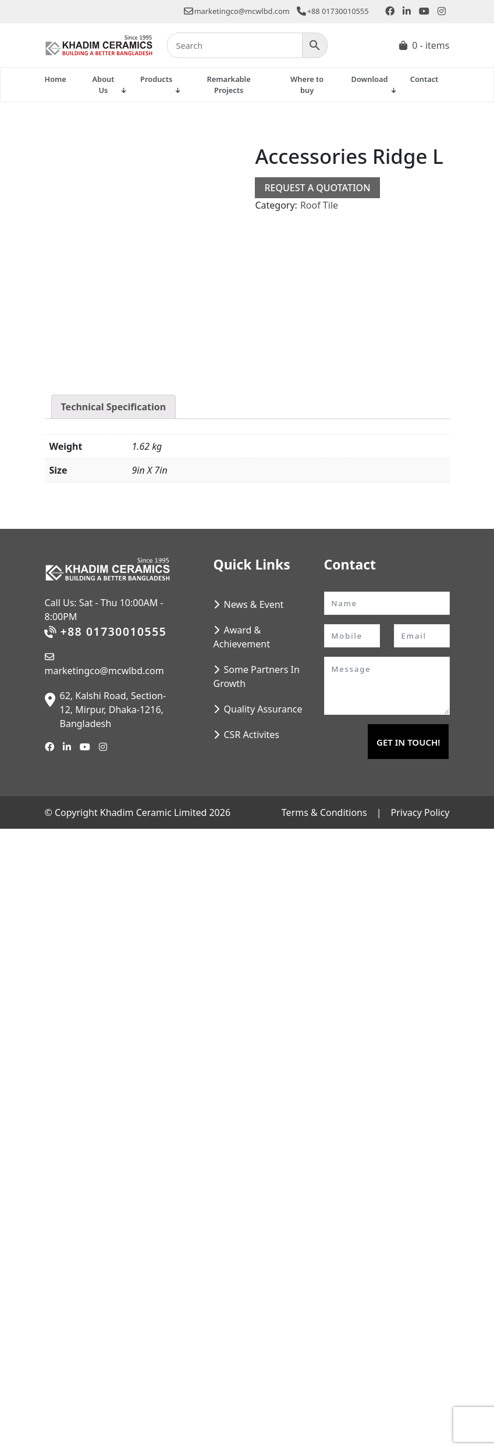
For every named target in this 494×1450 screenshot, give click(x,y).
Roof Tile (319, 205)
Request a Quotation (317, 187)
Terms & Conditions (324, 812)
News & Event (254, 604)
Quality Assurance (263, 709)
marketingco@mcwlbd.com (237, 11)
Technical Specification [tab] (113, 406)
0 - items (430, 45)
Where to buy (307, 84)
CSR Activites (252, 734)
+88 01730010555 (333, 11)
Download (369, 79)
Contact (424, 79)
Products (156, 79)
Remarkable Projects (229, 84)
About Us (104, 84)
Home (55, 79)
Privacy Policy (420, 812)
